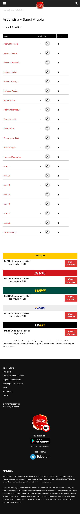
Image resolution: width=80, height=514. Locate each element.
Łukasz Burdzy (10, 232)
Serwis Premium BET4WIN (13, 376)
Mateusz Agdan (10, 91)
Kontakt (6, 395)
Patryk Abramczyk (12, 110)
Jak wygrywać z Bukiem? (13, 384)
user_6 (7, 223)
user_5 (7, 213)
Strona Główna (9, 368)
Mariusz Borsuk (10, 53)
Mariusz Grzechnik (12, 63)
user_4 (7, 204)
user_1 (7, 176)
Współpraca (8, 391)
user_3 (7, 195)
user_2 (7, 185)
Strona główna (8, 10)
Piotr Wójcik (9, 129)
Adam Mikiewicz (11, 44)
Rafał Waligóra (10, 148)
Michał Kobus (9, 100)
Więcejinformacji (71, 263)
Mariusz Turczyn (11, 82)
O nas (5, 388)
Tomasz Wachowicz (12, 157)
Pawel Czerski (10, 119)
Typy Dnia (7, 372)
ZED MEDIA (16, 407)
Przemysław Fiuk (11, 138)
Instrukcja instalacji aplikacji (40, 446)
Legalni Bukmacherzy (12, 380)
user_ (6, 166)
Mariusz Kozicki (10, 72)
